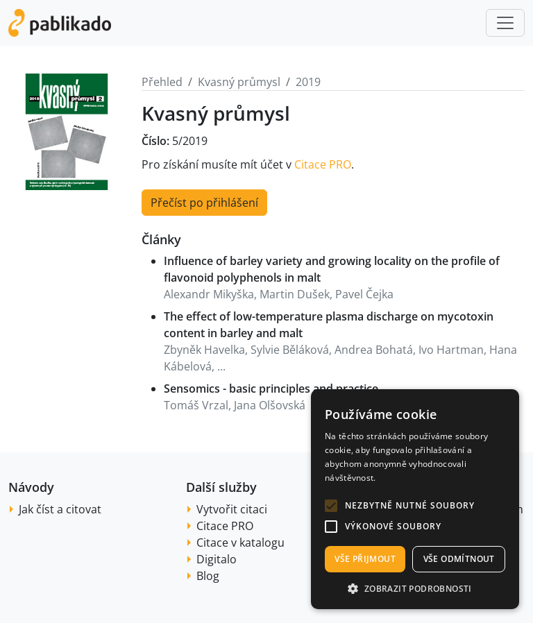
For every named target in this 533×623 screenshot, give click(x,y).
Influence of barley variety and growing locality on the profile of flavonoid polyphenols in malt (332, 269)
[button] (331, 506)
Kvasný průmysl (239, 81)
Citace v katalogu (240, 542)
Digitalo (216, 559)
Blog (207, 575)
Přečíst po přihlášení (204, 202)
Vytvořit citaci (231, 509)
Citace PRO (322, 164)
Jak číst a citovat (60, 509)
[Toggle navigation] (505, 23)
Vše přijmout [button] (365, 559)
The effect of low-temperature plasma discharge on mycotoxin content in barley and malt (328, 325)
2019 (308, 81)
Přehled (162, 81)
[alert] (415, 499)
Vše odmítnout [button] (459, 559)
